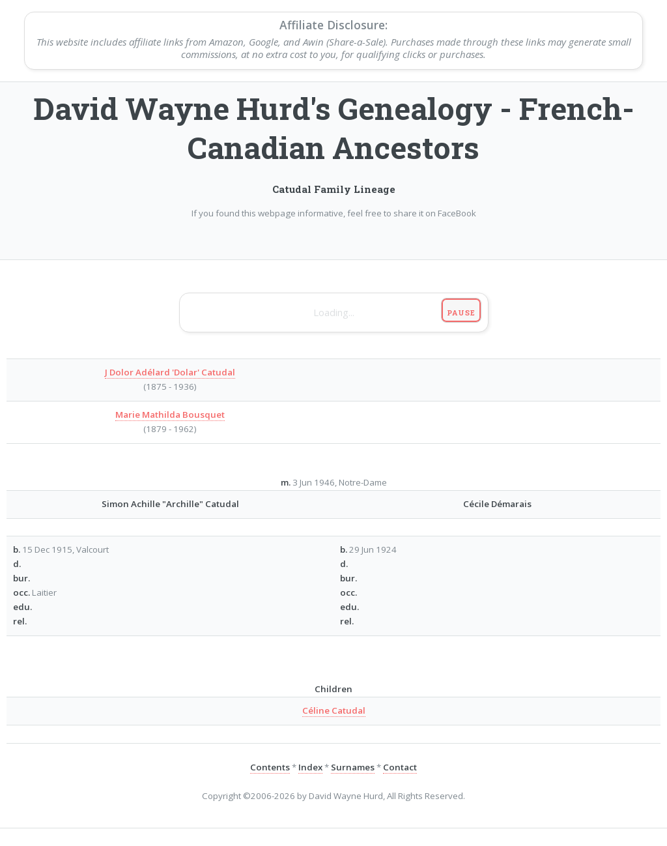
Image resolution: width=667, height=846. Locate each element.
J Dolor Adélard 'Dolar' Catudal (170, 372)
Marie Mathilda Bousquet (170, 414)
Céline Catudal (333, 710)
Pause (461, 312)
